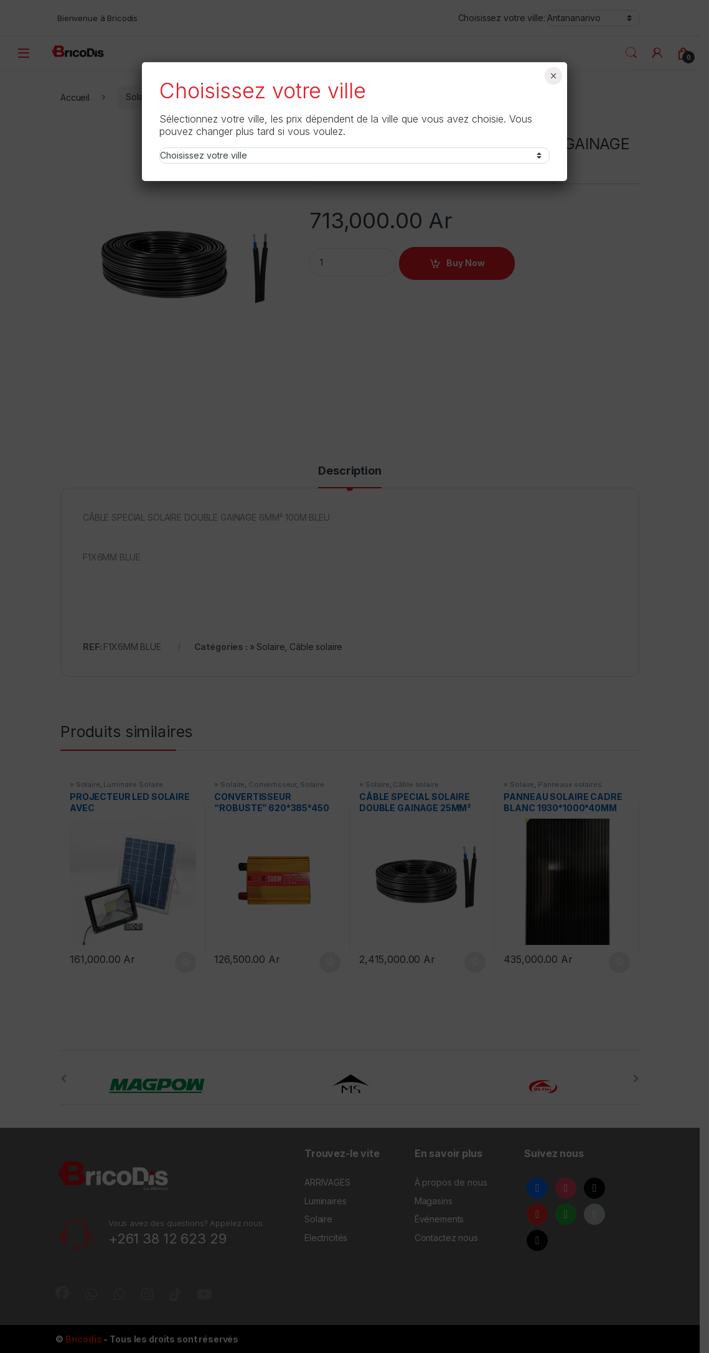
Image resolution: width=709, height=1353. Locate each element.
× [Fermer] (553, 76)
